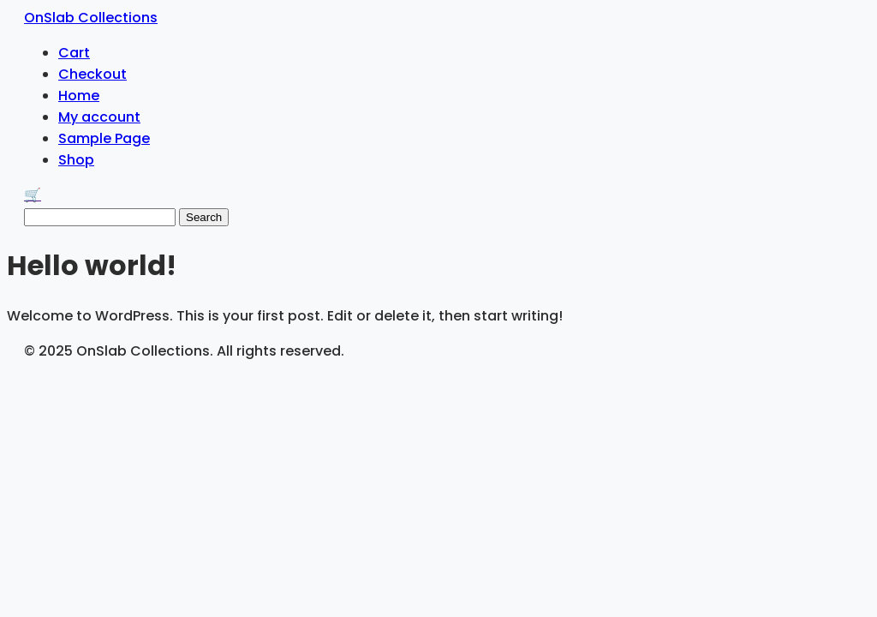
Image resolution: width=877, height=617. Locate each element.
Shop (76, 160)
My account (99, 117)
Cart (74, 53)
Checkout (92, 74)
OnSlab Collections (91, 17)
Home (78, 95)
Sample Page (104, 138)
